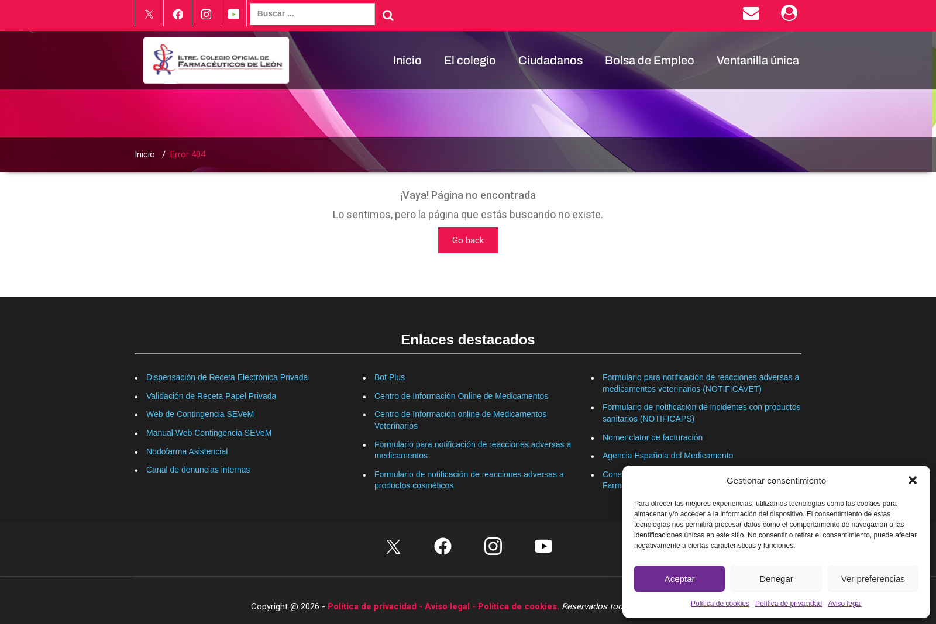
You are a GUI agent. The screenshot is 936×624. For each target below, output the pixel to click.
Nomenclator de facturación (653, 437)
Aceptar (680, 579)
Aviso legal (845, 603)
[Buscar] (388, 15)
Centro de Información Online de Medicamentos (461, 396)
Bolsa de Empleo (649, 60)
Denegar (776, 579)
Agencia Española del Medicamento (668, 455)
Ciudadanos (550, 60)
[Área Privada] (791, 16)
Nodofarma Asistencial (187, 451)
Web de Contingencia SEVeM (200, 414)
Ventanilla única (758, 60)
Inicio (407, 60)
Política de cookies (720, 603)
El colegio (470, 60)
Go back (468, 240)
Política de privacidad (788, 603)
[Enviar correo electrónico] (753, 16)
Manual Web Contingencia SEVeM (209, 432)
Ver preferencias (873, 579)
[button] (912, 480)
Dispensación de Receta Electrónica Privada (227, 377)
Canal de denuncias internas (198, 469)
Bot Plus (389, 377)
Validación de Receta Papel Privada (211, 396)
